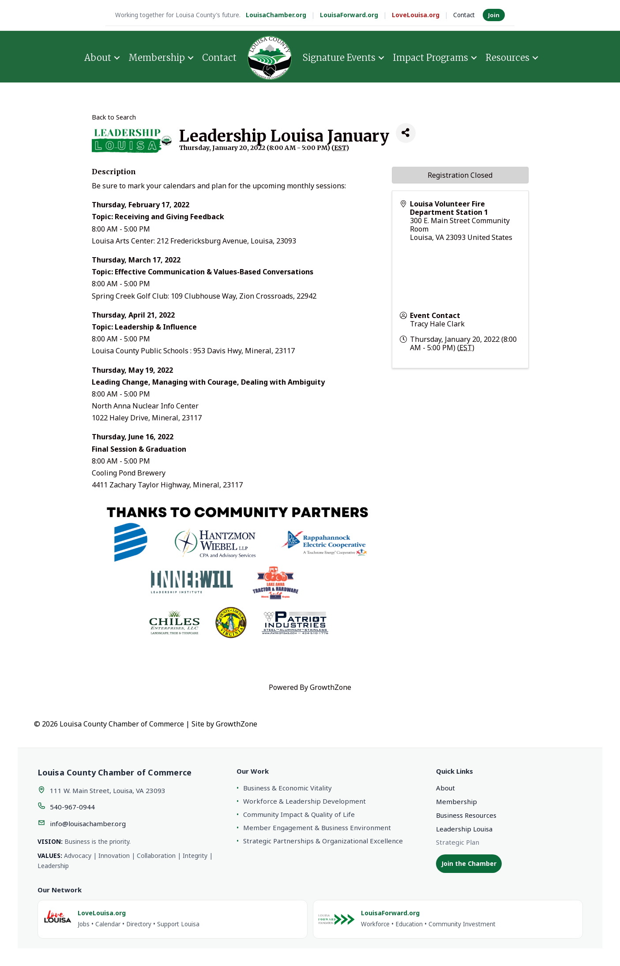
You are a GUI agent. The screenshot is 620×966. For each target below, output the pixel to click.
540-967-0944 (72, 806)
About (97, 57)
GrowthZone (330, 687)
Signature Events (339, 57)
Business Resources (466, 815)
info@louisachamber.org (88, 823)
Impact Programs (430, 57)
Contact (464, 15)
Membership (156, 57)
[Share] (406, 133)
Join (494, 15)
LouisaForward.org (349, 15)
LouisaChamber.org (276, 15)
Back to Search (114, 117)
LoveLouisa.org (416, 15)
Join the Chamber (468, 863)
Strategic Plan (457, 842)
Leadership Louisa (464, 828)
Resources (507, 57)
